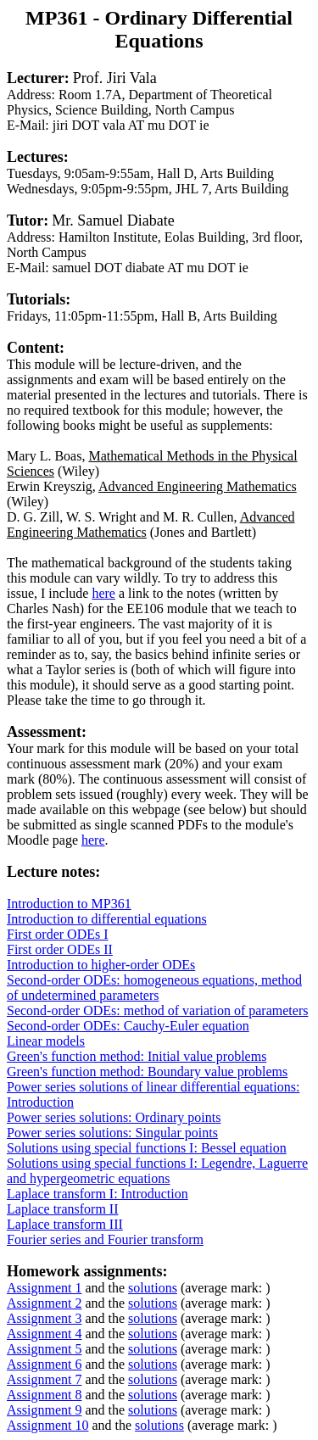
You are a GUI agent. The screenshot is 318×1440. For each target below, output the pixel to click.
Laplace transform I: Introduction (97, 1193)
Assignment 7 (44, 1379)
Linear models (46, 1041)
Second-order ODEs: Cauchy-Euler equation (128, 1026)
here (103, 593)
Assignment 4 (44, 1333)
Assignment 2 (44, 1303)
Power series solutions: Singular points (112, 1132)
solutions (152, 1288)
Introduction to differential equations (107, 919)
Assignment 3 (44, 1318)
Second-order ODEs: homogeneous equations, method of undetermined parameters (154, 987)
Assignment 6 (44, 1364)
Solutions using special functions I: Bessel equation (147, 1148)
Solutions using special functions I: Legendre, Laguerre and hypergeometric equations (157, 1171)
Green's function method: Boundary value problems (147, 1071)
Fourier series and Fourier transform (105, 1239)
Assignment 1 (44, 1288)
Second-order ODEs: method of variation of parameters (157, 1010)
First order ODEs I (58, 934)
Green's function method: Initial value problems (136, 1056)
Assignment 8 (44, 1394)
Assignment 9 (44, 1410)
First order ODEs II (60, 949)
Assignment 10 (47, 1425)
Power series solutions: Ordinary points (113, 1117)
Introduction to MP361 (69, 903)
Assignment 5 (44, 1349)
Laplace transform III (65, 1224)
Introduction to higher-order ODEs (101, 964)
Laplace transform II (62, 1209)
